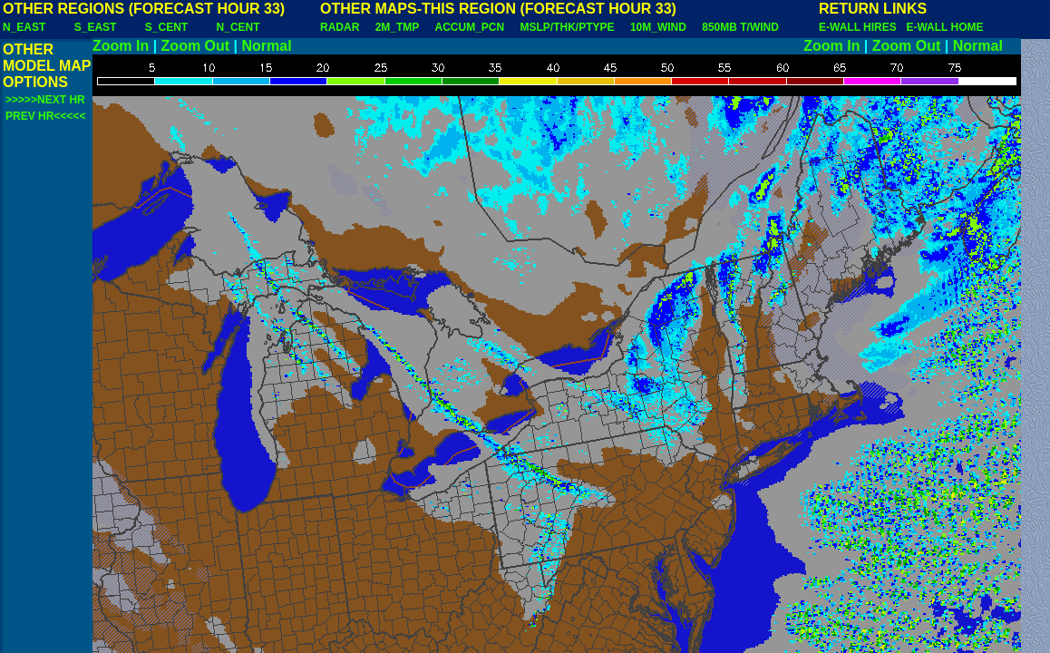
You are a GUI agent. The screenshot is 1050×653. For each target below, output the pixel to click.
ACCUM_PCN (470, 27)
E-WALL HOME (944, 27)
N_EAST (24, 27)
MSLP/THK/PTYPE (567, 27)
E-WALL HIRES (860, 27)
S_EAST (95, 27)
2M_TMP (397, 27)
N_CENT (238, 27)
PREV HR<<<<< (45, 116)
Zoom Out (195, 46)
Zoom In (120, 46)
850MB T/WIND (740, 27)
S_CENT (166, 27)
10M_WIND (658, 27)
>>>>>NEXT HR (45, 99)
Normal (267, 46)
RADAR (339, 27)
